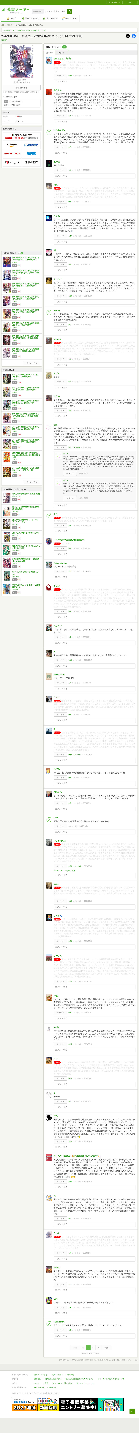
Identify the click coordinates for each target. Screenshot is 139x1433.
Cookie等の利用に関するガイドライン (80, 1379)
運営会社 (37, 1379)
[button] (69, 11)
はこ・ (57, 425)
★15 (70, 1044)
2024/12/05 (87, 324)
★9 (69, 264)
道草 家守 (15, 511)
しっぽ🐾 (58, 915)
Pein (56, 817)
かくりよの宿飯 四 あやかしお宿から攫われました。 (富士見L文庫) (25, 428)
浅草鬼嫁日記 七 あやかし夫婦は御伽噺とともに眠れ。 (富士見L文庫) (25, 311)
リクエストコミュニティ (85, 1383)
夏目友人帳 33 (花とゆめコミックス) (25, 533)
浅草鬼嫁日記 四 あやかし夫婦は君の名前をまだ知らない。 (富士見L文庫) (25, 272)
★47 (70, 236)
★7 (69, 116)
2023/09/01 (87, 714)
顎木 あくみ (16, 496)
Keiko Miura (59, 674)
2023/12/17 (88, 660)
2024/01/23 (87, 571)
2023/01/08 (87, 1284)
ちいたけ (58, 626)
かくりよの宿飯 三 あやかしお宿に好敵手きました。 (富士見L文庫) (25, 402)
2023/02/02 (88, 1078)
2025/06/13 (88, 236)
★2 (69, 147)
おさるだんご (60, 840)
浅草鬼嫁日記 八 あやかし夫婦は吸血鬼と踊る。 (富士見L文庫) (25, 324)
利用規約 (70, 1375)
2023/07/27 (87, 777)
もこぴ (57, 586)
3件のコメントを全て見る (65, 870)
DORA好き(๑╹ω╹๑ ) (63, 59)
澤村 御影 (15, 550)
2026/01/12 (88, 76)
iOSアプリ (53, 1387)
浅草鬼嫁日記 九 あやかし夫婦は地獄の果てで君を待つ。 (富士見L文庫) (25, 337)
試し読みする (21, 87)
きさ (56, 514)
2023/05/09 (88, 941)
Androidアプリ (39, 1387)
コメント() (77, 76)
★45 (70, 1181)
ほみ (56, 1299)
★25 (70, 755)
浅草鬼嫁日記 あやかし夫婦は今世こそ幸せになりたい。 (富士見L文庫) (25, 415)
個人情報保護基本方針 (53, 1379)
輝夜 (56, 996)
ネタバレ (61, 53)
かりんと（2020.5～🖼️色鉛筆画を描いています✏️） (78, 1156)
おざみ (57, 769)
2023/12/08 (87, 683)
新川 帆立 (15, 524)
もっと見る (32, 363)
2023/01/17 (87, 1253)
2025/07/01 (87, 147)
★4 (69, 525)
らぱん (57, 373)
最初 (75, 1348)
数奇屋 (57, 161)
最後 (106, 1348)
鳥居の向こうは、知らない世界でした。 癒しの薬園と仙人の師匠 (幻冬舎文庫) (26, 455)
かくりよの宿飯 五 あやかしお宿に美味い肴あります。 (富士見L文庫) (25, 441)
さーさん (58, 955)
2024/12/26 (88, 296)
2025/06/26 (87, 170)
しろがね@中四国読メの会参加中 (69, 540)
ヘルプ (36, 1383)
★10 (70, 981)
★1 (69, 170)
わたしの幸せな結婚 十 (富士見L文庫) (26, 494)
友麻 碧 (14, 460)
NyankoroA (59, 1322)
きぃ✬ (56, 1233)
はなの (57, 396)
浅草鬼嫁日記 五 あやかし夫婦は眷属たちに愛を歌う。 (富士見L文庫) (25, 285)
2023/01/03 (87, 1307)
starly (56, 1027)
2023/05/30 (84, 826)
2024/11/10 (87, 382)
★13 (70, 1141)
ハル (56, 1058)
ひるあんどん (60, 130)
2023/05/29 (88, 866)
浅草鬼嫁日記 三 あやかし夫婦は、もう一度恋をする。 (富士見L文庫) (25, 259)
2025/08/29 (87, 116)
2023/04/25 (87, 1012)
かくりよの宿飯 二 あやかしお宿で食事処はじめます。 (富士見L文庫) (25, 389)
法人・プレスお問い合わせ (62, 1383)
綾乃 (56, 1116)
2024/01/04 (87, 637)
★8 (69, 1284)
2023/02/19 (88, 1044)
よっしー (58, 279)
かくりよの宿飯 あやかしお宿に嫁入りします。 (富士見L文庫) (25, 376)
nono (56, 884)
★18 (70, 660)
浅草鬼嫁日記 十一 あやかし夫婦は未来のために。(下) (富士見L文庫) (25, 350)
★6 (69, 359)
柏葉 (56, 184)
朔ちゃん (58, 792)
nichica (57, 339)
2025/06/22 (87, 201)
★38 (70, 866)
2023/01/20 (88, 1141)
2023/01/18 (87, 1218)
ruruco (57, 1267)
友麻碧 (9, 25)
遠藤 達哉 (15, 576)
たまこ (57, 697)
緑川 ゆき (15, 535)
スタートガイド (57, 1375)
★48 (70, 76)
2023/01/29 (87, 1101)
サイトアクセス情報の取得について (111, 1379)
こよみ (57, 216)
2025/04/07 (87, 264)
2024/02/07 (87, 548)
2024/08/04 (87, 447)
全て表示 (49, 53)
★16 (70, 901)
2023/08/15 (88, 754)
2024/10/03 (87, 410)
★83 (70, 941)
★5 (69, 324)
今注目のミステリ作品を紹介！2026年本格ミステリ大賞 (25, 30)
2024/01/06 (87, 611)
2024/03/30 (87, 525)
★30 (70, 296)
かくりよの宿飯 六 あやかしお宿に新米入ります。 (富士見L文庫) (25, 469)
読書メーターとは (40, 1375)
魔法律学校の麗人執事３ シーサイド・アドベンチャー (25, 521)
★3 (69, 202)
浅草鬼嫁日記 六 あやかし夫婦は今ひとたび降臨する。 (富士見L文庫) (25, 298)
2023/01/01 (87, 1330)
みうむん (58, 90)
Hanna (57, 310)
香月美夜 (15, 589)
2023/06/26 (87, 803)
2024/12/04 (87, 359)
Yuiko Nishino (60, 563)
